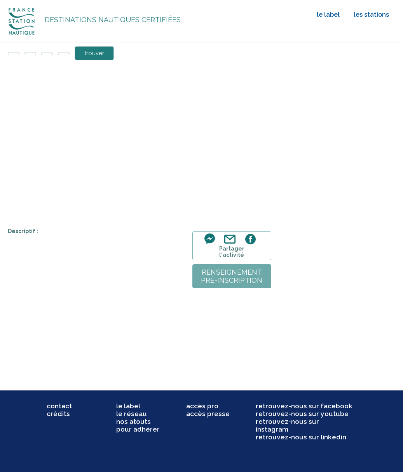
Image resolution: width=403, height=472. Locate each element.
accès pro (202, 406)
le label (328, 14)
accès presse (208, 414)
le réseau (131, 414)
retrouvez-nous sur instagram (287, 425)
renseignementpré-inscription (231, 276)
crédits (58, 414)
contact (59, 406)
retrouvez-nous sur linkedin (301, 437)
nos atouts (133, 421)
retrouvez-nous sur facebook (304, 406)
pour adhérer (138, 429)
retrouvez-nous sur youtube (302, 414)
